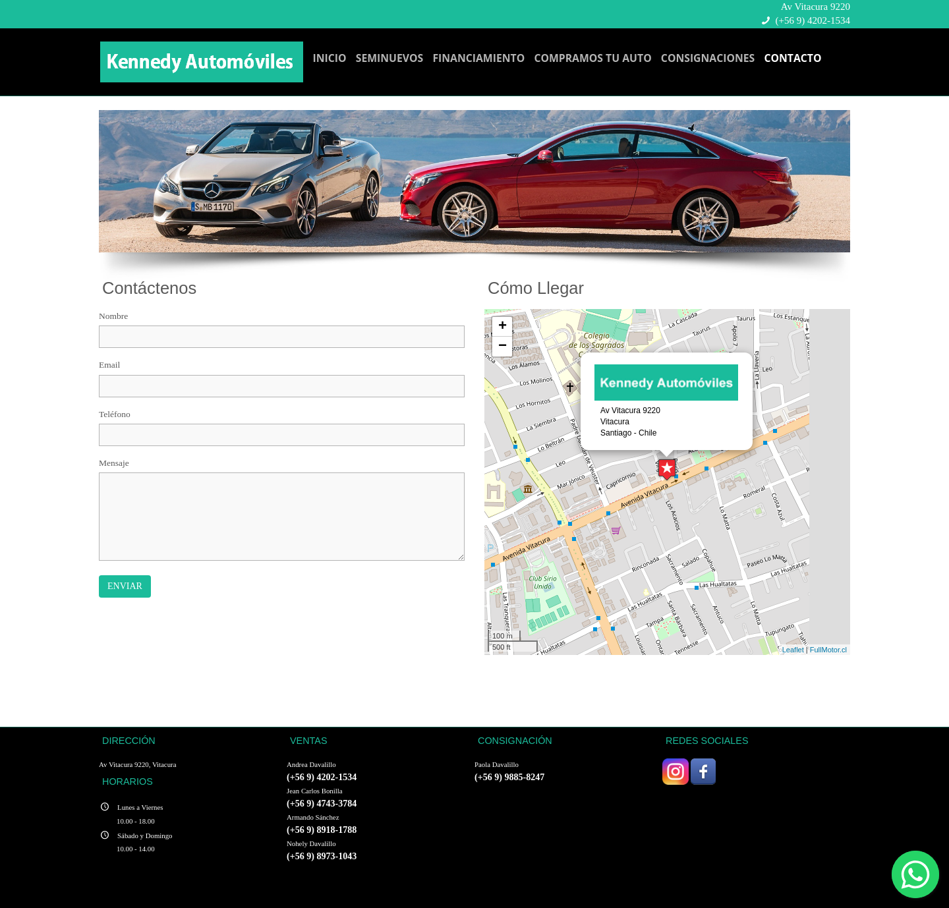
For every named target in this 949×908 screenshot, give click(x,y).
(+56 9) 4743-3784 (322, 803)
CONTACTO (792, 58)
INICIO (330, 58)
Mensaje (114, 463)
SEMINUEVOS (390, 58)
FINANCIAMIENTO (478, 58)
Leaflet (793, 650)
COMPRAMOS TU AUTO (592, 58)
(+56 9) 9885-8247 (509, 777)
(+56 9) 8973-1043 (322, 856)
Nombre (113, 316)
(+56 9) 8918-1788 (322, 829)
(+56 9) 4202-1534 (813, 20)
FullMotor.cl (828, 650)
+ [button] (502, 327)
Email (109, 365)
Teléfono (114, 414)
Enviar (124, 586)
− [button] (502, 346)
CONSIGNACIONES (708, 58)
